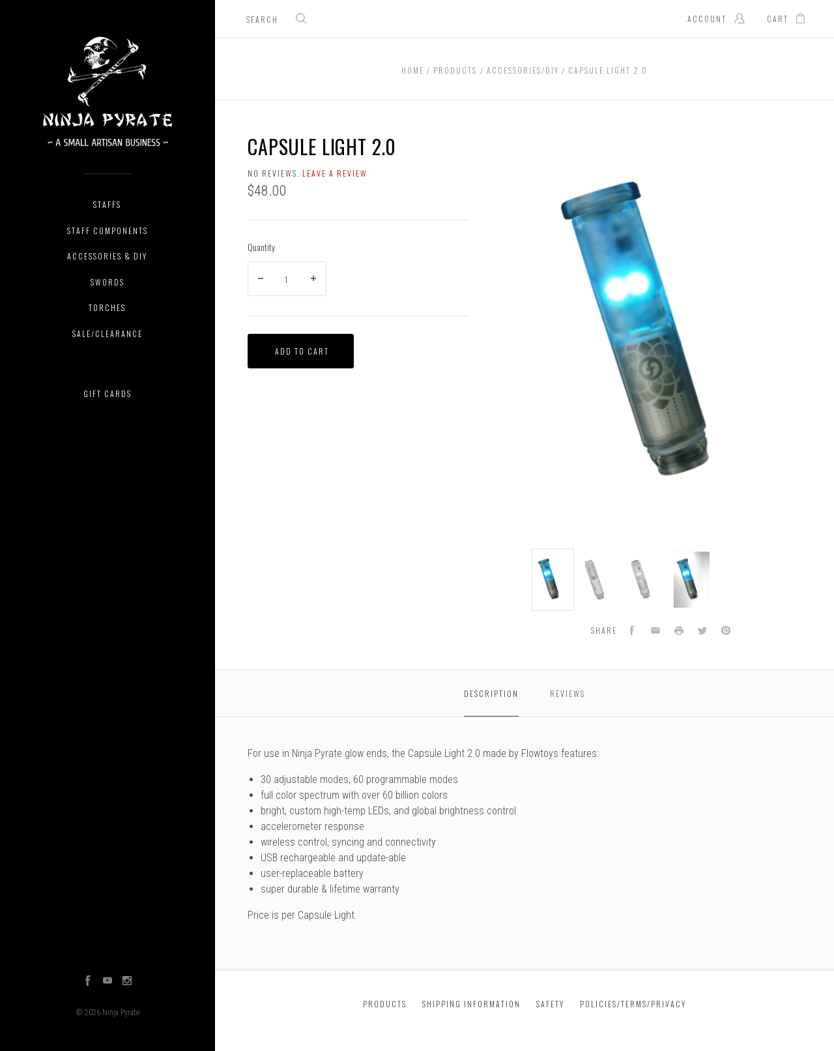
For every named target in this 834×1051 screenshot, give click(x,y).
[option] (553, 580)
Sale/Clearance (107, 333)
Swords (107, 282)
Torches (107, 307)
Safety (550, 1003)
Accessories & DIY (107, 255)
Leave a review (334, 173)
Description (491, 693)
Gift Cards (107, 393)
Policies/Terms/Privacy (633, 1003)
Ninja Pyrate (120, 1012)
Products (385, 1003)
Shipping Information (471, 1003)
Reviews (567, 693)
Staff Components (107, 230)
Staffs (107, 204)
